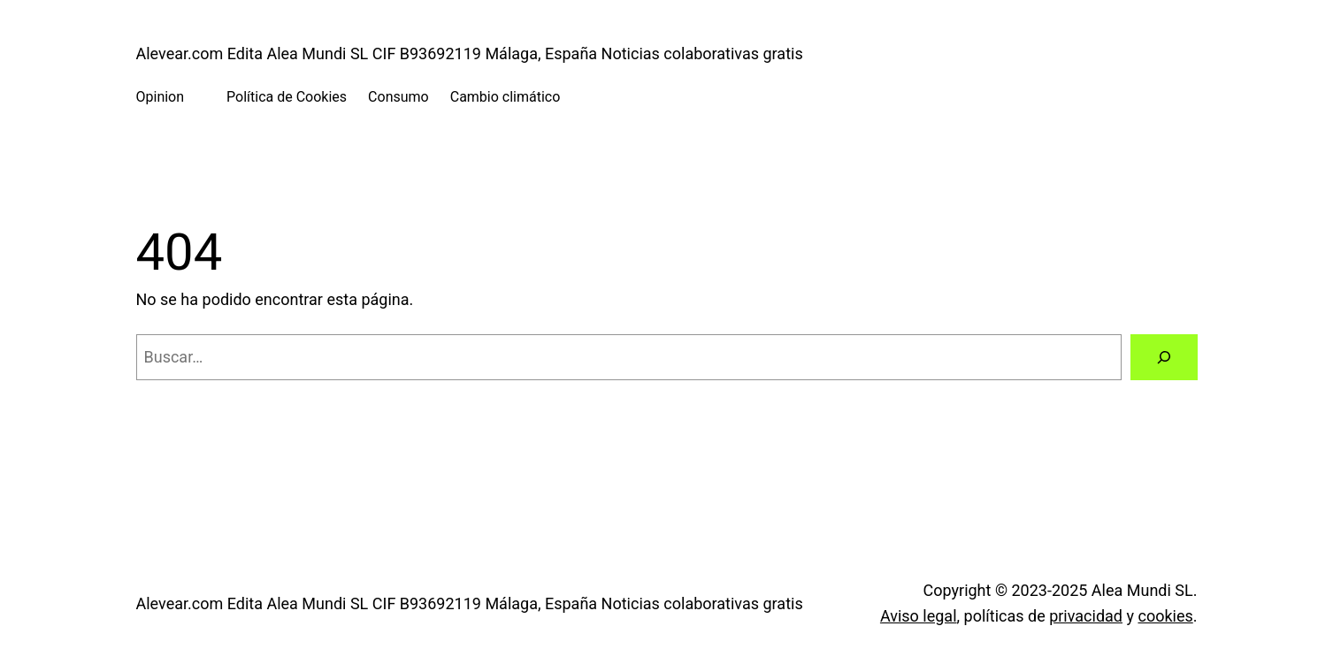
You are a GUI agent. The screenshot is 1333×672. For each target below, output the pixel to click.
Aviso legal (918, 616)
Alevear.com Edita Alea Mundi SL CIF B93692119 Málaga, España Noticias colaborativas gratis (469, 53)
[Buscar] (1164, 357)
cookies (1165, 616)
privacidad (1085, 616)
